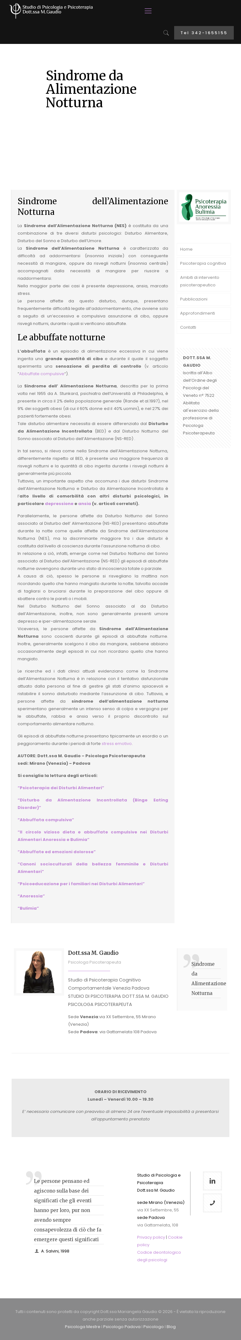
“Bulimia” (28, 908)
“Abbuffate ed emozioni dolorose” (57, 852)
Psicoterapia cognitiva (203, 263)
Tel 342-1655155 (204, 33)
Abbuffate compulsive (41, 374)
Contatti (188, 327)
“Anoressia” (31, 896)
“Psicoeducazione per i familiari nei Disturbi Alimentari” (81, 884)
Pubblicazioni (193, 299)
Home (186, 249)
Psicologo (153, 1327)
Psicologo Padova (122, 1327)
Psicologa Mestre (82, 1327)
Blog (171, 1327)
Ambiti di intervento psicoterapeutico (199, 281)
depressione (59, 504)
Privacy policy (151, 1237)
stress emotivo (117, 744)
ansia (84, 504)
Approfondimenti (197, 313)
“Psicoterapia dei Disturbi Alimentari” (61, 788)
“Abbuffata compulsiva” (46, 820)
